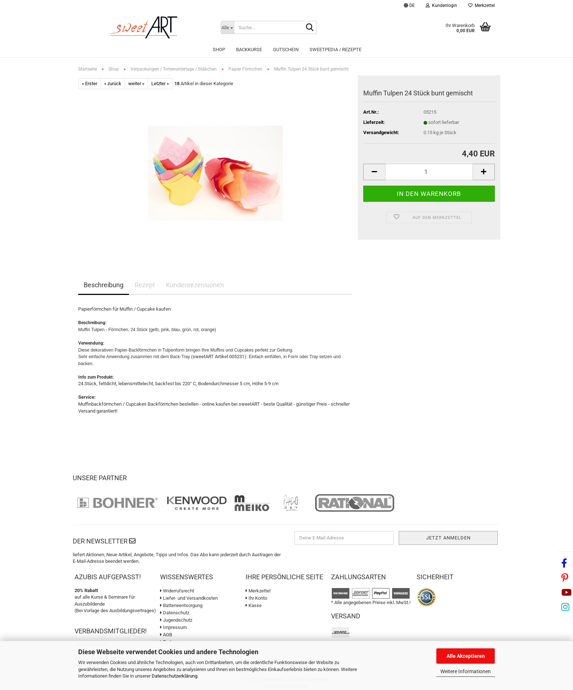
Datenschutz (174, 612)
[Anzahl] (429, 172)
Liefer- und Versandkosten (189, 598)
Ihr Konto (256, 598)
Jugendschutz (176, 620)
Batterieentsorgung (181, 605)
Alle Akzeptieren (466, 656)
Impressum (173, 627)
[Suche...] (227, 27)
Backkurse (249, 49)
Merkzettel (481, 5)
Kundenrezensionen (195, 285)
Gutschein (286, 49)
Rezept (144, 285)
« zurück (112, 83)
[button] (409, 6)
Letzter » (160, 83)
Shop (219, 49)
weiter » (136, 83)
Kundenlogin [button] (441, 5)
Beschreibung (104, 285)
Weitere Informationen (465, 671)
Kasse (254, 605)
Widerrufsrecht (177, 591)
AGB (166, 634)
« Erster (89, 83)
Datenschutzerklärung (174, 676)
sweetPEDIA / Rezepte (335, 49)
